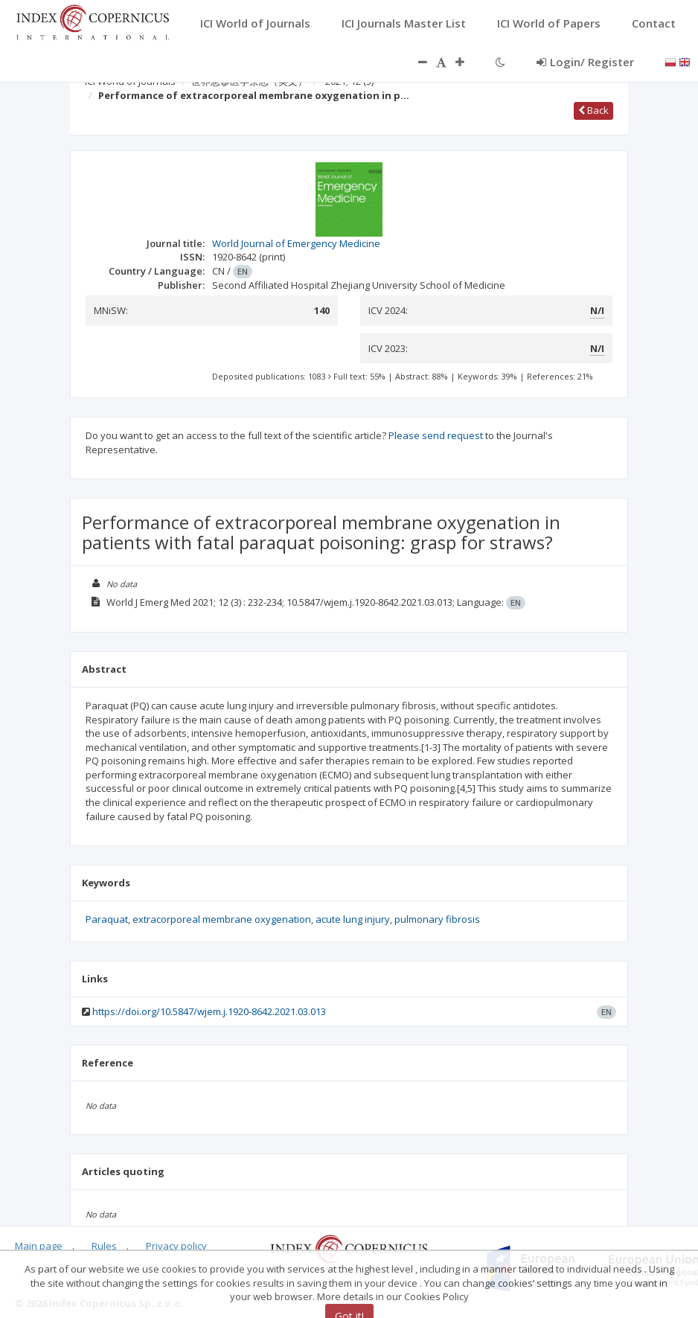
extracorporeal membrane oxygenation (221, 919)
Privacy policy (176, 1246)
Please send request (435, 435)
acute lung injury (353, 919)
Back (593, 110)
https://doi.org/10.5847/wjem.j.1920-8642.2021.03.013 (209, 1011)
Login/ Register (585, 61)
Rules (104, 1246)
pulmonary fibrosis (437, 919)
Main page (39, 1246)
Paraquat (107, 919)
